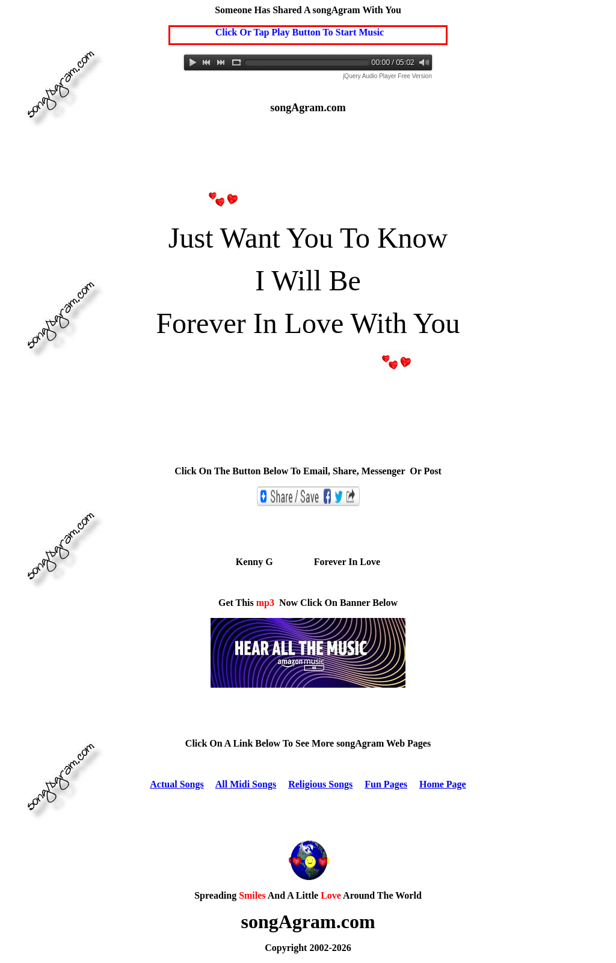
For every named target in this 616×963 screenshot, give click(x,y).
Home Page (442, 784)
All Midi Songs (245, 784)
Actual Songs (176, 784)
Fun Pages (386, 784)
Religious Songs (320, 784)
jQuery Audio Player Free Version (387, 76)
